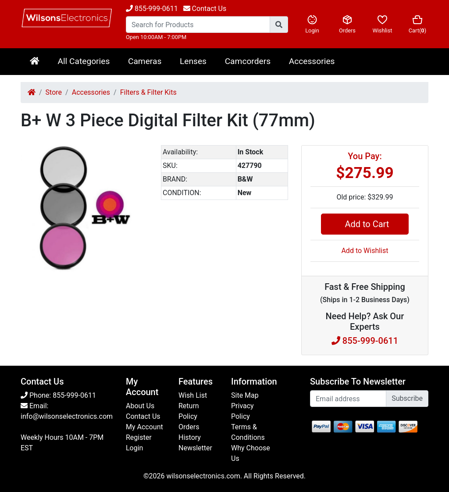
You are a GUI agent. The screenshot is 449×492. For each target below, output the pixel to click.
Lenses (193, 61)
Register (139, 437)
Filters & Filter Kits (148, 92)
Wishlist (382, 24)
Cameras (144, 61)
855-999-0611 (152, 8)
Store (54, 92)
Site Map (245, 395)
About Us (140, 406)
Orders (347, 24)
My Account (144, 427)
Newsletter (195, 448)
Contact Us (143, 416)
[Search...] (198, 24)
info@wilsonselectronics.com (67, 416)
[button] (140, 153)
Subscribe (407, 398)
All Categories (83, 61)
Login (312, 24)
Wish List (192, 395)
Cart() (417, 24)
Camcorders (248, 61)
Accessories (312, 61)
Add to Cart (364, 224)
